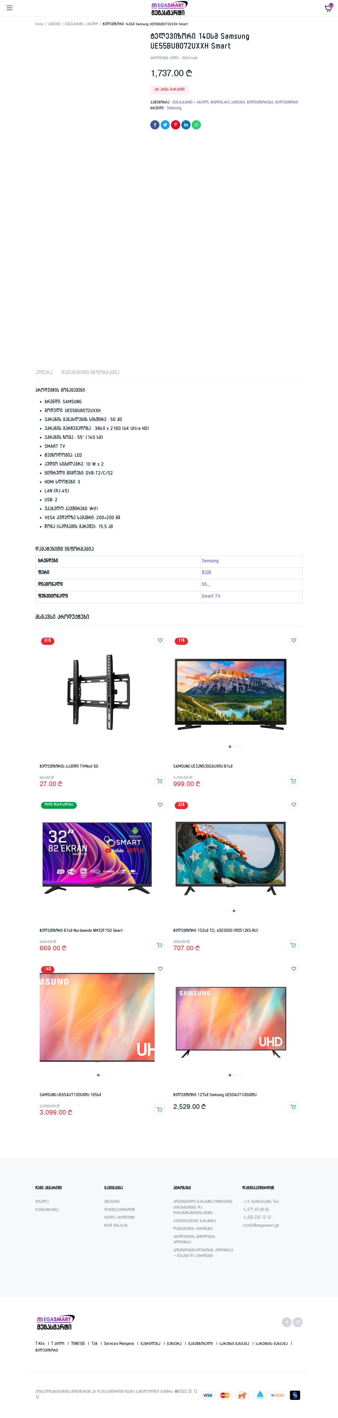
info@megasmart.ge (263, 1226)
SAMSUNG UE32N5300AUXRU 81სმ (203, 767)
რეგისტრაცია (47, 1210)
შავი (206, 573)
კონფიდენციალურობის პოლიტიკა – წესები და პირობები (203, 1254)
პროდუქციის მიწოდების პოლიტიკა (194, 1240)
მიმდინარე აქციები (227, 103)
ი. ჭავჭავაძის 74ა (263, 1202)
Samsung (174, 109)
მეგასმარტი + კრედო (81, 24)
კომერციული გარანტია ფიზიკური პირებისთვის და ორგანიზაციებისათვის (202, 1208)
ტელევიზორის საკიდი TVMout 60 (69, 767)
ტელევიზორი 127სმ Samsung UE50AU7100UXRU (215, 1095)
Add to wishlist (160, 640)
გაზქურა (175, 1344)
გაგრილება (151, 1344)
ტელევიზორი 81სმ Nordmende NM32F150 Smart (81, 931)
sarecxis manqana (119, 1344)
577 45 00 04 (258, 1210)
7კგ (95, 1344)
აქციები (54, 24)
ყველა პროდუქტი (119, 1218)
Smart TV (211, 597)
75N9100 (78, 1344)
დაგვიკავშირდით (119, 1210)
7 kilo (40, 1344)
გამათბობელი (201, 1344)
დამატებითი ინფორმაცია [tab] (90, 373)
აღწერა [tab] (44, 373)
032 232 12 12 (259, 1218)
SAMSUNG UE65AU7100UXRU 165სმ (70, 1095)
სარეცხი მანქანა (235, 1344)
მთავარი (112, 1202)
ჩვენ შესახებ (116, 1226)
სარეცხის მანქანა (272, 1344)
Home (39, 24)
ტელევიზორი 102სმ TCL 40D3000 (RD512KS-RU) (215, 931)
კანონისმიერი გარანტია (194, 1221)
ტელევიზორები (260, 103)
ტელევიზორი (286, 103)
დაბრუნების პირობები (193, 1229)
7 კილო (58, 1344)
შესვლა (42, 1202)
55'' (206, 585)
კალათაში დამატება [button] (159, 781)
